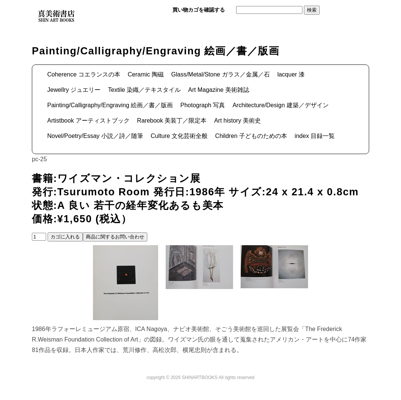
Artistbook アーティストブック (88, 120)
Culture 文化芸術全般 (179, 136)
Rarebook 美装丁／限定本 (172, 120)
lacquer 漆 (291, 74)
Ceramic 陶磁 (146, 74)
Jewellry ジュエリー (73, 90)
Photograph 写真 (202, 105)
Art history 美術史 (237, 120)
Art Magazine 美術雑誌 (218, 90)
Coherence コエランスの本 (83, 74)
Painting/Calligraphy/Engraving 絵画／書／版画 (110, 105)
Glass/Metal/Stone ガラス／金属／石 (220, 74)
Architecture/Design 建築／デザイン (280, 105)
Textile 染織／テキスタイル (144, 90)
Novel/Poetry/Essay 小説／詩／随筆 (95, 136)
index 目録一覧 (315, 136)
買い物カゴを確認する (198, 10)
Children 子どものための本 (251, 136)
